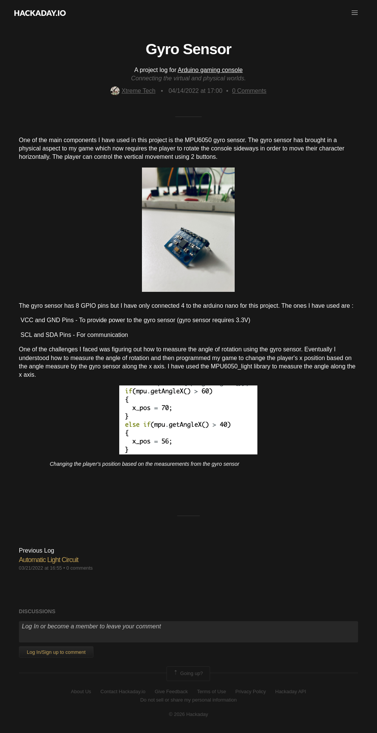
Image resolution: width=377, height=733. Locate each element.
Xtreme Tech (133, 91)
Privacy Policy (250, 691)
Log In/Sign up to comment (56, 652)
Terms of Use (211, 691)
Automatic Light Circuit (48, 560)
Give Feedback (171, 691)
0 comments (79, 568)
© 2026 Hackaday (188, 714)
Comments (249, 91)
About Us (81, 691)
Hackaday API (290, 691)
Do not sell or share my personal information (188, 700)
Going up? (188, 673)
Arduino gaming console (210, 70)
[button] (355, 13)
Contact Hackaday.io (122, 691)
